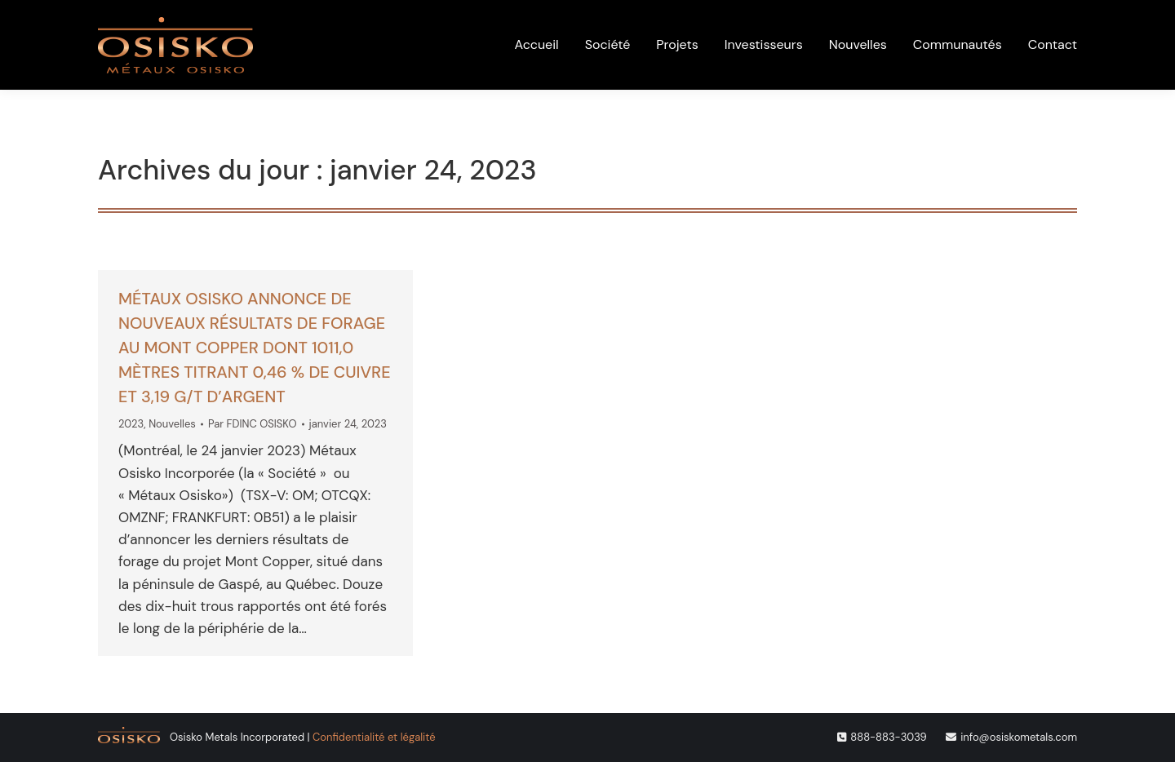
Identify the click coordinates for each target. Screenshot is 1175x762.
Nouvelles (172, 424)
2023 (131, 424)
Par (252, 424)
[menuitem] (917, 19)
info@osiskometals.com (1018, 737)
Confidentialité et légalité (374, 737)
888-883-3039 (888, 737)
